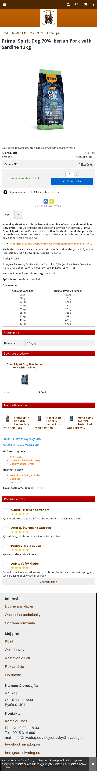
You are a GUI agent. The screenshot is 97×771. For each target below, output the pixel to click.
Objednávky (14, 650)
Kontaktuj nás (16, 721)
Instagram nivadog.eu (22, 753)
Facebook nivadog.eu (22, 744)
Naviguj (11, 693)
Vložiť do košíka (72, 181)
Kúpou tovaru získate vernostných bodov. (34, 192)
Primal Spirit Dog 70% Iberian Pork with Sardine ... (80, 422)
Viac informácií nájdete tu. (26, 767)
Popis (8, 214)
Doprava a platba (19, 606)
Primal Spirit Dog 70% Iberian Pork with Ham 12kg (16, 422)
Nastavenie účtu (18, 658)
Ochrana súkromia (20, 623)
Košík (9, 641)
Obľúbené (13, 675)
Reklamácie (14, 666)
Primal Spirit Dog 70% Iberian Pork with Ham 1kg (48, 422)
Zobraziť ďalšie (48, 581)
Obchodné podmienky (23, 615)
